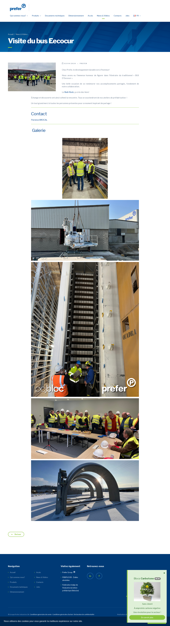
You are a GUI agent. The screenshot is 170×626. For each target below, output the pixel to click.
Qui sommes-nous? (19, 19)
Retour (16, 537)
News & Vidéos (103, 19)
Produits (36, 19)
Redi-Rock (69, 95)
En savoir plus (147, 617)
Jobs (127, 19)
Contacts (118, 19)
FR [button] (137, 19)
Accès (90, 19)
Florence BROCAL (39, 123)
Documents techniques (55, 19)
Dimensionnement (76, 19)
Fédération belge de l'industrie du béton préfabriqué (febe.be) (70, 591)
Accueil (10, 37)
